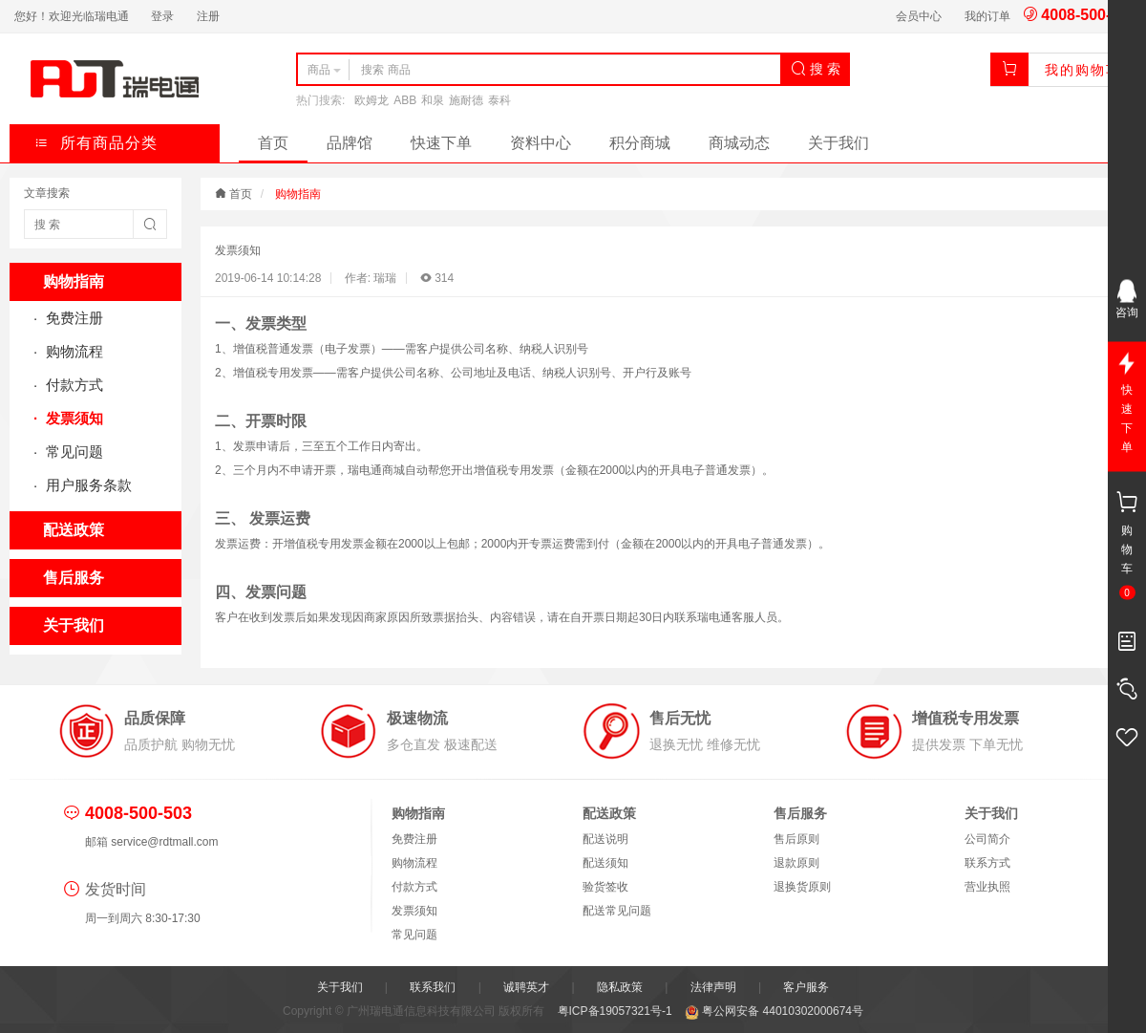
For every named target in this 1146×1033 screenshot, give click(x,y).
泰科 (499, 100)
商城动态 (739, 143)
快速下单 (441, 143)
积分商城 (639, 143)
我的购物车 (1083, 69)
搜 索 (815, 68)
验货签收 (605, 886)
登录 (162, 16)
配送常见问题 (617, 910)
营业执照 (987, 886)
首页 (273, 143)
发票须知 (72, 418)
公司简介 (987, 839)
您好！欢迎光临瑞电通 (71, 16)
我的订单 (987, 16)
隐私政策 (620, 987)
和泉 (432, 100)
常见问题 (72, 451)
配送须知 (605, 863)
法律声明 (713, 987)
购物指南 (298, 194)
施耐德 (466, 100)
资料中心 (540, 143)
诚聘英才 (526, 987)
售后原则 (796, 839)
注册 (208, 16)
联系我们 (433, 987)
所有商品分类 (96, 143)
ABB (404, 100)
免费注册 (72, 318)
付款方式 (72, 385)
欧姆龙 (371, 100)
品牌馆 (349, 143)
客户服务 (806, 987)
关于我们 (838, 143)
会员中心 (919, 16)
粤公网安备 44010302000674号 (774, 1011)
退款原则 (796, 863)
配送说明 (605, 839)
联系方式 (987, 863)
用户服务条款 (87, 485)
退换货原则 (802, 886)
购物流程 (72, 351)
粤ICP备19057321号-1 (616, 1011)
